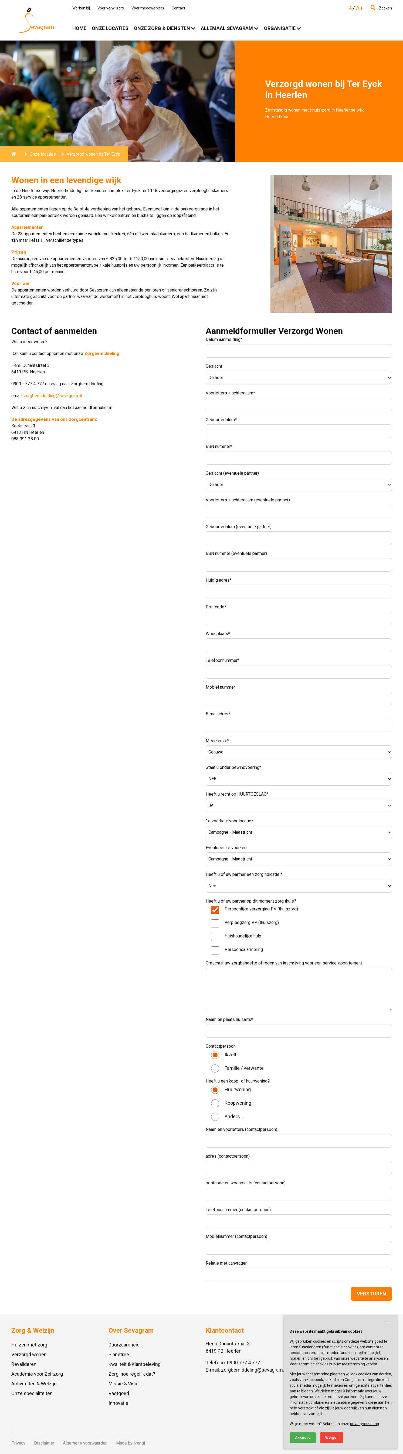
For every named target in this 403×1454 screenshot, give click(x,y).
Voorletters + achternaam (230, 393)
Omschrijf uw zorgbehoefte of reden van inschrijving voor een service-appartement (284, 963)
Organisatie (280, 28)
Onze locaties (110, 28)
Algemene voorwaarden (85, 1443)
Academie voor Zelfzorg (37, 1374)
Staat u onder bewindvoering (233, 767)
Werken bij (81, 8)
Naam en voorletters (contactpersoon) (241, 1129)
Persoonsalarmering (244, 949)
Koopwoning (238, 1103)
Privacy (18, 1443)
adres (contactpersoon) (228, 1156)
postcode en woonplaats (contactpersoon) (246, 1182)
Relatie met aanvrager (226, 1263)
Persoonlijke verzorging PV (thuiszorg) (261, 909)
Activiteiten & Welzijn (34, 1383)
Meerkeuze (217, 740)
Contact (178, 8)
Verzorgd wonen (29, 1354)
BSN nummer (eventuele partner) (236, 553)
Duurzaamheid (124, 1345)
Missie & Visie (123, 1383)
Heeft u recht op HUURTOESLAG (237, 794)
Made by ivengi (130, 1443)
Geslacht (214, 366)
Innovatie (118, 1403)
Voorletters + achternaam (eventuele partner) (248, 499)
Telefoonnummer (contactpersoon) (238, 1209)
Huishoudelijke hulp (243, 936)
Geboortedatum (221, 419)
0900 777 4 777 (243, 1362)
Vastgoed (119, 1393)
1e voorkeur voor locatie (229, 820)
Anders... (234, 1116)
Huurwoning (238, 1089)
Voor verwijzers (110, 8)
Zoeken (381, 8)
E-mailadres (218, 713)
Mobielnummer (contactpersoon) (236, 1236)
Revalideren (23, 1364)
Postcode (216, 606)
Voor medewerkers (147, 8)
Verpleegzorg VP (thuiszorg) (252, 922)
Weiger (331, 1437)
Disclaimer (44, 1443)
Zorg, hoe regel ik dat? (132, 1374)
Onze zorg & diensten (162, 28)
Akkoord (303, 1437)
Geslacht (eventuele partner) (232, 473)
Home (79, 28)
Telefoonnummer (222, 660)
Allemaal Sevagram (227, 28)
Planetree (119, 1354)
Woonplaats (218, 633)
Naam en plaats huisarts (229, 1019)
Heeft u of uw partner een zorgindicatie (244, 874)
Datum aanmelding (224, 339)
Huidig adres (219, 580)
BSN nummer (219, 446)
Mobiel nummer (220, 687)
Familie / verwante (244, 1068)
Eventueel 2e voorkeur (227, 847)
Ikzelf (231, 1054)
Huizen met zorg (29, 1345)
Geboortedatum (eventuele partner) (239, 526)
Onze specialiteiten (32, 1393)
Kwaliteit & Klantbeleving (135, 1364)
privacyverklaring (364, 1424)
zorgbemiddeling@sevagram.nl (52, 395)
